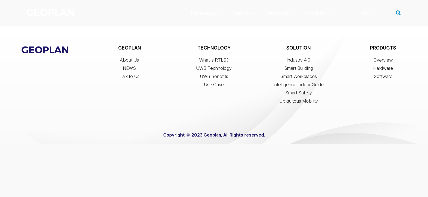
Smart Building (298, 69)
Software (383, 77)
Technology (206, 13)
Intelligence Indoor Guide (298, 86)
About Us (318, 13)
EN (364, 14)
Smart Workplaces (298, 77)
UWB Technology (214, 69)
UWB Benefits (214, 77)
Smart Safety (298, 94)
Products (281, 13)
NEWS (129, 69)
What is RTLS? (214, 61)
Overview (383, 61)
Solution (245, 13)
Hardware (383, 69)
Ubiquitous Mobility (298, 102)
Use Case (214, 86)
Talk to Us (129, 77)
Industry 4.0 (298, 61)
